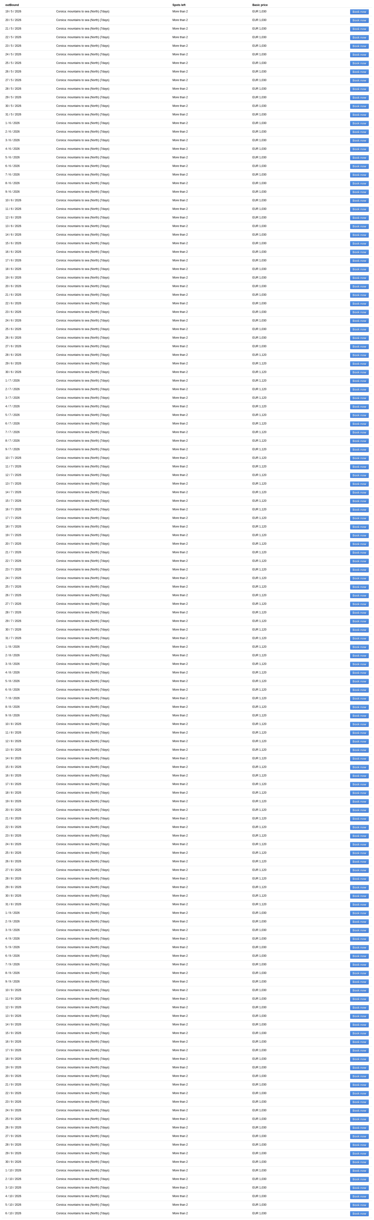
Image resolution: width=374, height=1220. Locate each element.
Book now (359, 12)
